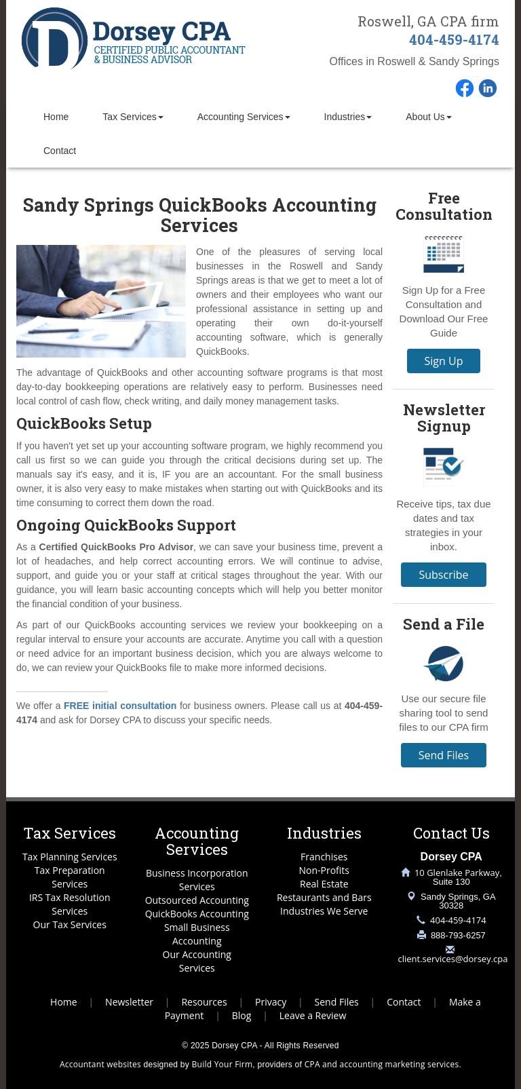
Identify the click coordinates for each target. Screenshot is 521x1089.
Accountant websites (100, 1064)
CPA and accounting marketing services (382, 1064)
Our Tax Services (70, 924)
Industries (348, 116)
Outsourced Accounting (197, 900)
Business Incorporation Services (197, 879)
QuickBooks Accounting (197, 913)
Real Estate (324, 883)
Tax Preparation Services (70, 877)
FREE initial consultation (120, 705)
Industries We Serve (324, 910)
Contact (59, 150)
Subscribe (443, 574)
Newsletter (129, 1001)
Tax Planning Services (69, 856)
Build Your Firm (222, 1064)
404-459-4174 (454, 39)
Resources (204, 1001)
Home (56, 116)
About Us (429, 116)
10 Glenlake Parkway (456, 872)
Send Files (444, 755)
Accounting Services (243, 116)
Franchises (324, 856)
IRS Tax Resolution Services (70, 904)
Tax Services (132, 116)
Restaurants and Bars (324, 897)
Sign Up (444, 361)
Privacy (270, 1001)
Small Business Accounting (197, 934)
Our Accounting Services (197, 961)
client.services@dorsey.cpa (453, 959)
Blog (242, 1015)
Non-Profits (323, 870)
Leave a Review (313, 1015)
